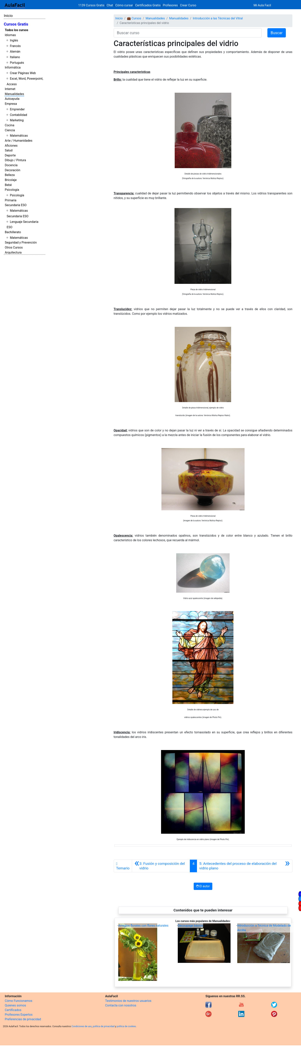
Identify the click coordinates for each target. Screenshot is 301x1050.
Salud (8, 150)
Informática (13, 67)
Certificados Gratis (147, 5)
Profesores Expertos (18, 1014)
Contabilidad (18, 115)
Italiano (15, 57)
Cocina (9, 125)
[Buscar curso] (188, 32)
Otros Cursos (14, 247)
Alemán (15, 51)
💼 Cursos (134, 18)
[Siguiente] (244, 866)
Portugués (17, 62)
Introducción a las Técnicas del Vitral (218, 18)
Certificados (13, 1010)
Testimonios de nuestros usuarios (128, 1001)
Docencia (11, 165)
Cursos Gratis (16, 24)
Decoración (12, 170)
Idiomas (10, 35)
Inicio (8, 15)
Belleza (10, 175)
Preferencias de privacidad (23, 1019)
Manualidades (14, 94)
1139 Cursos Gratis (91, 5)
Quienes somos (15, 1005)
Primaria (10, 200)
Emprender (17, 109)
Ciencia (10, 130)
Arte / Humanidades (18, 140)
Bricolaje (11, 180)
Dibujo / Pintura (15, 160)
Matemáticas (19, 135)
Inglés (14, 40)
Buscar (277, 33)
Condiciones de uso (82, 1026)
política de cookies (126, 1026)
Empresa (11, 104)
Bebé (8, 185)
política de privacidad (103, 1026)
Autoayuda (12, 99)
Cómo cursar (124, 5)
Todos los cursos (16, 30)
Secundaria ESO (15, 205)
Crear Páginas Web (23, 73)
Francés (15, 46)
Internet (10, 89)
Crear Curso (188, 5)
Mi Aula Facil (262, 5)
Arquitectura (13, 252)
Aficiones (11, 145)
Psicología (12, 190)
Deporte (10, 155)
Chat (110, 5)
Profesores (170, 5)
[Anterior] (161, 866)
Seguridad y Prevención (21, 242)
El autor (203, 886)
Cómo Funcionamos (18, 1001)
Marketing (16, 120)
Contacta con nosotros (120, 1005)
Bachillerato (13, 232)
